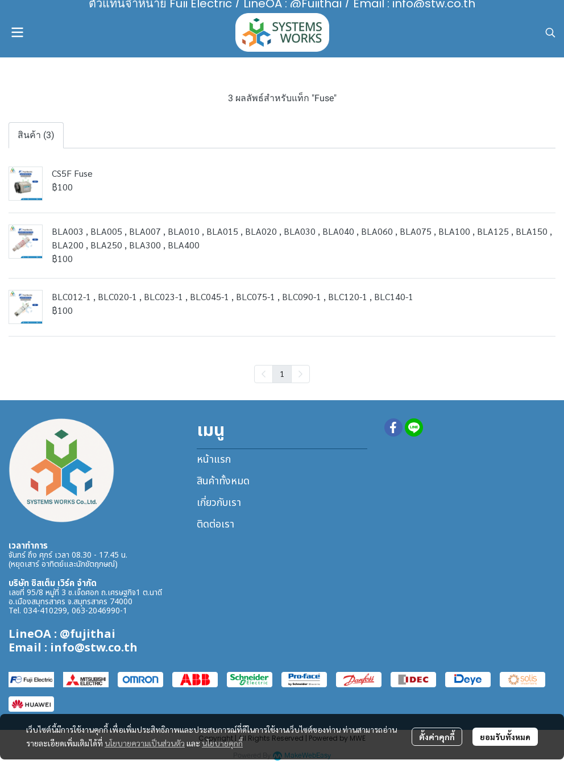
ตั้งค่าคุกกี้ (437, 737)
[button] (550, 32)
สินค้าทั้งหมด (223, 481)
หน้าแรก (214, 459)
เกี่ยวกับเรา (219, 502)
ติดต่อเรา (215, 524)
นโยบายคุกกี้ (222, 743)
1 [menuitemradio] (282, 373)
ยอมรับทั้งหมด (505, 737)
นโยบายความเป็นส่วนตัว (145, 743)
